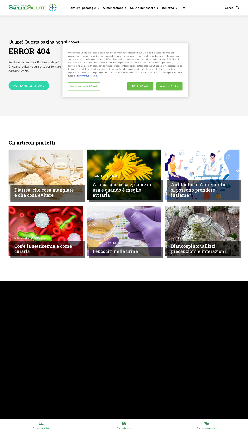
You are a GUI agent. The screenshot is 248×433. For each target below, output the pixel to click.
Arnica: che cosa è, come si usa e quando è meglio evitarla (122, 190)
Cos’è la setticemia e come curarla (43, 248)
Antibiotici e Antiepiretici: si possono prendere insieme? (200, 190)
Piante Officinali (105, 176)
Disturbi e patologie (29, 237)
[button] (232, 7)
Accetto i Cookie (169, 86)
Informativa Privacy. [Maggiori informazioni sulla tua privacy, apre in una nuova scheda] (87, 75)
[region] (125, 70)
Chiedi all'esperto (184, 176)
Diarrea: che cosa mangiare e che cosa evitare (44, 192)
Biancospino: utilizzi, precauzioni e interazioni (198, 248)
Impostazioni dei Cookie (84, 86)
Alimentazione (25, 181)
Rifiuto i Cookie (140, 86)
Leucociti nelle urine (115, 251)
